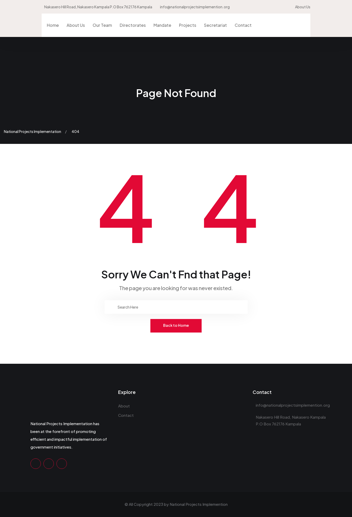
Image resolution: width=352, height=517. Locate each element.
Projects (187, 25)
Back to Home (176, 325)
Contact (243, 25)
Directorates (133, 25)
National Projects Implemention (199, 504)
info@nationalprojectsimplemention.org (195, 6)
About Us (302, 6)
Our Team (102, 25)
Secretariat (215, 25)
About (124, 405)
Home (53, 25)
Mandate (162, 25)
